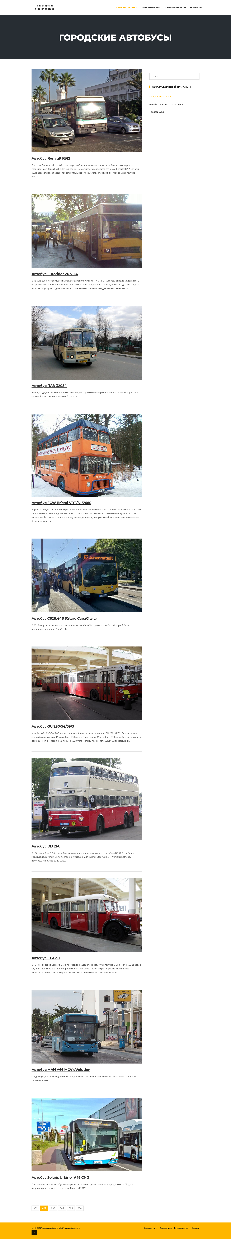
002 (44, 1208)
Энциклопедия (126, 7)
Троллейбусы (156, 111)
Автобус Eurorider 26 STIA (55, 274)
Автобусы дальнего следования (166, 103)
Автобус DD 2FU (46, 846)
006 (80, 1208)
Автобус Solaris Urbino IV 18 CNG (60, 1177)
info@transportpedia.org (69, 1228)
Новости (196, 7)
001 (35, 1208)
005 (71, 1208)
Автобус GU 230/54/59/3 (53, 726)
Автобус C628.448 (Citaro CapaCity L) (64, 618)
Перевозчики (151, 7)
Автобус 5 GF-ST (46, 958)
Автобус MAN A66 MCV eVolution (61, 1069)
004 (62, 1208)
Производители (175, 7)
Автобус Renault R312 (51, 158)
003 (53, 1208)
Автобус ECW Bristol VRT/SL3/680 (61, 503)
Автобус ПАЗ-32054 (49, 386)
